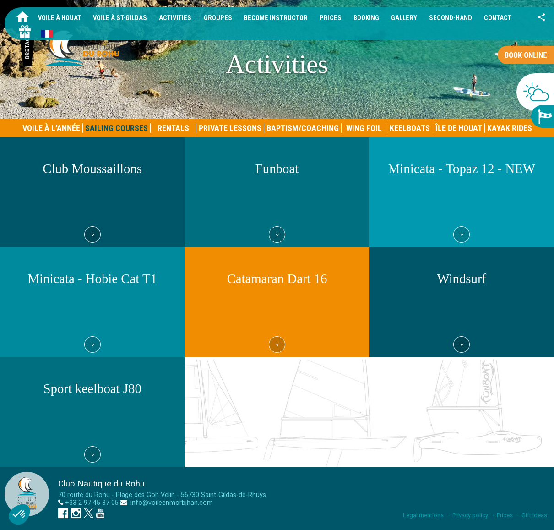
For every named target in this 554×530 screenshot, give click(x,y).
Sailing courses (116, 128)
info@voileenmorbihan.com (171, 503)
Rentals (173, 128)
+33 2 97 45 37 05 (92, 503)
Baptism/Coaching (302, 128)
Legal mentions (423, 515)
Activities (175, 18)
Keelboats (410, 128)
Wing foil (364, 128)
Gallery (404, 18)
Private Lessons (230, 128)
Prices (331, 18)
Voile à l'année (51, 128)
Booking (366, 18)
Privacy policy (470, 515)
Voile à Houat (59, 18)
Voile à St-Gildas (120, 18)
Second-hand (450, 18)
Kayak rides (509, 128)
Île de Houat (458, 128)
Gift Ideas (534, 515)
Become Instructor (276, 18)
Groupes (218, 18)
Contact (497, 18)
